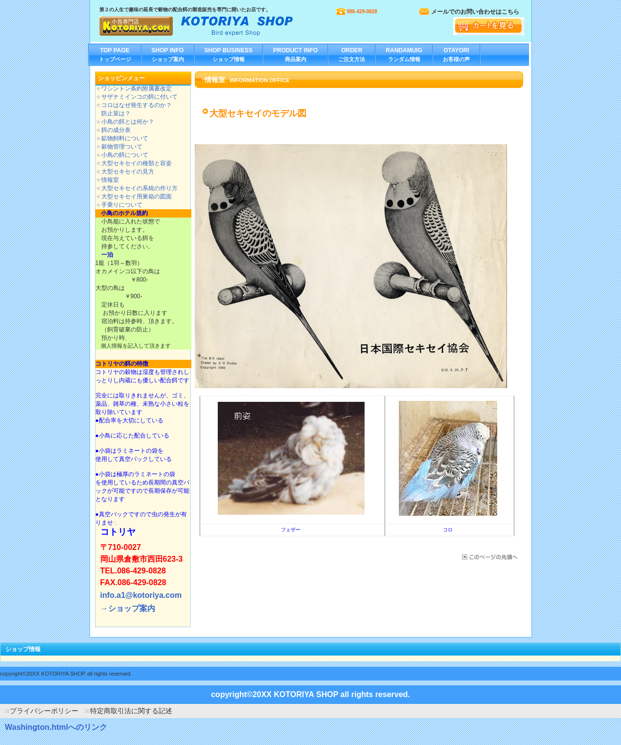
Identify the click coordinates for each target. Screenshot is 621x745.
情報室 (110, 179)
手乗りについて (121, 204)
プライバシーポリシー (44, 711)
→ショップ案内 (127, 608)
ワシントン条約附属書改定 (136, 88)
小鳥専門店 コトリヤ (197, 24)
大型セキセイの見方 (127, 171)
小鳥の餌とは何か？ (127, 121)
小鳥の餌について (124, 155)
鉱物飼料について (124, 138)
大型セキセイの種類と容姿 (136, 163)
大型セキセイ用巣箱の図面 (136, 196)
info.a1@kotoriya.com (141, 595)
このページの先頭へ (489, 557)
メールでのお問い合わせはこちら (475, 11)
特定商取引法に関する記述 (131, 711)
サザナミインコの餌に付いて (139, 96)
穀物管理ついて (121, 146)
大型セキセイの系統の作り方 (139, 188)
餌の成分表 (116, 130)
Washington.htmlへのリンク (56, 727)
